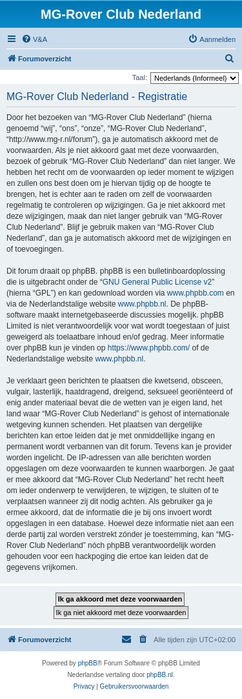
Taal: (139, 77)
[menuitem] (34, 39)
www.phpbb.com (195, 293)
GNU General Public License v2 (157, 282)
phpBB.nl (159, 674)
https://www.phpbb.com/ (149, 347)
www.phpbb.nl (142, 304)
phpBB (87, 663)
